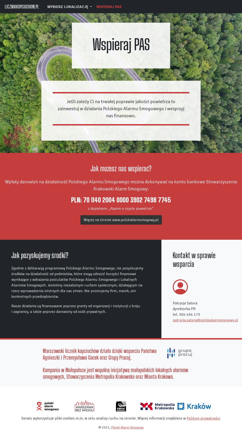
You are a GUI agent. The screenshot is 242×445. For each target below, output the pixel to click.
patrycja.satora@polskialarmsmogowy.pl (205, 320)
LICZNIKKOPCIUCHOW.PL (22, 6)
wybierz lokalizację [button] (68, 6)
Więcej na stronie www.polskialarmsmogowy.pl (121, 220)
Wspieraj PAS (109, 6)
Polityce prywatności (203, 418)
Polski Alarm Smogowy (127, 427)
